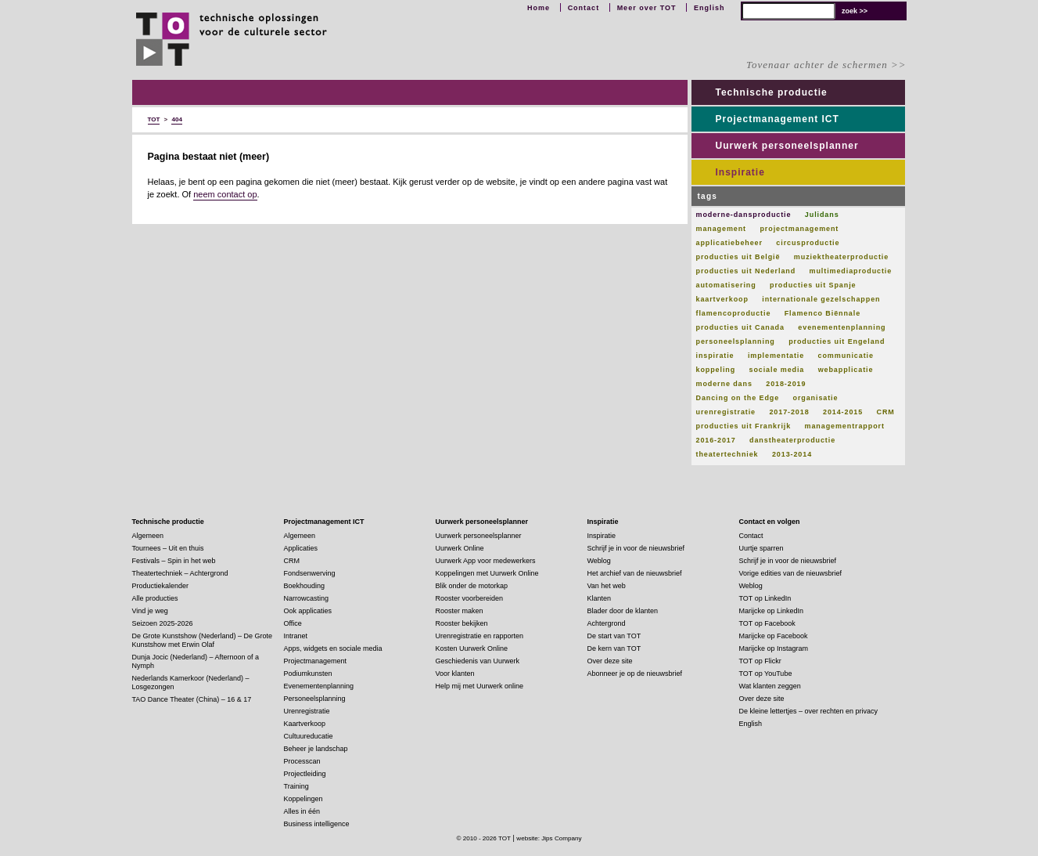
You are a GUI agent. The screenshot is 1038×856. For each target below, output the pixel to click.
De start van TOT (614, 636)
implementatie (776, 355)
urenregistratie (726, 412)
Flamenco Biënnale (822, 313)
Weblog (599, 561)
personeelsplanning (735, 341)
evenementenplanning (841, 327)
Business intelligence (317, 824)
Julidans (822, 215)
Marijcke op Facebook (773, 636)
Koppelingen (303, 799)
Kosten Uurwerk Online (472, 648)
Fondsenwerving (310, 573)
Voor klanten (455, 673)
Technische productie (772, 92)
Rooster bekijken (462, 623)
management (721, 229)
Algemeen (148, 536)
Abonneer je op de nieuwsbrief (635, 673)
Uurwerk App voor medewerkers (486, 561)
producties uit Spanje (813, 285)
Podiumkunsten (308, 673)
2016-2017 (716, 440)
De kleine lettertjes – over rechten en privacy (808, 711)
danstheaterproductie (792, 440)
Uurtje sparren (761, 548)
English (709, 8)
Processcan (302, 761)
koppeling (716, 370)
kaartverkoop (722, 299)
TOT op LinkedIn (765, 598)
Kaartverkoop (305, 724)
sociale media (777, 370)
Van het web (606, 586)
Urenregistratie (307, 711)
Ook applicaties (308, 611)
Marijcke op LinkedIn (771, 611)
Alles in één (302, 811)
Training (296, 786)
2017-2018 (789, 412)
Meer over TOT (647, 8)
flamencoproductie (733, 313)
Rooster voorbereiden (470, 598)
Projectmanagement (315, 661)
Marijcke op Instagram (774, 648)
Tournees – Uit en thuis (168, 548)
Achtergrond (606, 623)
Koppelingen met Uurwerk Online (487, 573)
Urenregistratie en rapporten (480, 636)
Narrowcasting (306, 598)
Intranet (296, 636)
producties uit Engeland (836, 341)
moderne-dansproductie (744, 215)
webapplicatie (846, 370)
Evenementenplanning (319, 686)
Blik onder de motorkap (472, 586)
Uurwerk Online (460, 548)
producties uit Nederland (746, 271)
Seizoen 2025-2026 (162, 623)
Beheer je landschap (316, 749)
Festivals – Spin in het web (174, 561)
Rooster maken (459, 611)
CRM (886, 412)
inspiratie (715, 355)
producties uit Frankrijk (744, 426)
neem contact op (225, 194)
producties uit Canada (740, 327)
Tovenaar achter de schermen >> (826, 64)
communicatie (846, 355)
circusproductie (807, 243)
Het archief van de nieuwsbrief (634, 573)
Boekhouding (304, 586)
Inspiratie (740, 172)
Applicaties (301, 548)
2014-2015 (843, 412)
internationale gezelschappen (821, 299)
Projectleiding (305, 774)
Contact (584, 8)
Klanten (599, 598)
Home (538, 8)
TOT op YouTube (765, 673)
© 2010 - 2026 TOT (483, 838)
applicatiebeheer (729, 243)
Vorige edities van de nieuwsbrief (790, 573)
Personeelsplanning (315, 698)
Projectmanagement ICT (777, 119)
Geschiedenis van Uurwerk (478, 661)
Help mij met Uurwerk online (480, 686)
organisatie (816, 398)
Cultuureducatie (308, 736)
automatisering (726, 285)
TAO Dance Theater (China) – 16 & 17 (192, 699)
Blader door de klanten (623, 611)
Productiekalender (160, 586)
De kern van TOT (614, 648)
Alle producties (155, 598)
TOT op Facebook (767, 623)
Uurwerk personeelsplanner (787, 145)
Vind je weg (150, 611)
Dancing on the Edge (738, 398)
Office (293, 623)
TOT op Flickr (760, 661)
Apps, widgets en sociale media (333, 648)
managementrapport (845, 426)
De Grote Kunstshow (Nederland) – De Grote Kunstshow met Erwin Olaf (202, 640)
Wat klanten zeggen (770, 686)
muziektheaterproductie (841, 257)
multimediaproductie (851, 271)
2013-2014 (792, 454)
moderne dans (724, 384)
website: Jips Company (548, 838)
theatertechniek (727, 454)
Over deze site (610, 661)
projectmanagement (799, 229)
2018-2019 (786, 384)
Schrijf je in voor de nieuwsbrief (636, 548)
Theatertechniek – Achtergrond (180, 573)
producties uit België (738, 257)
